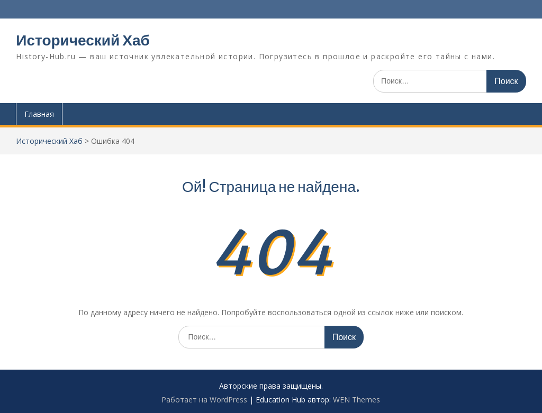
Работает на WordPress (204, 399)
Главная (39, 114)
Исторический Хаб (82, 40)
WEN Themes (356, 399)
